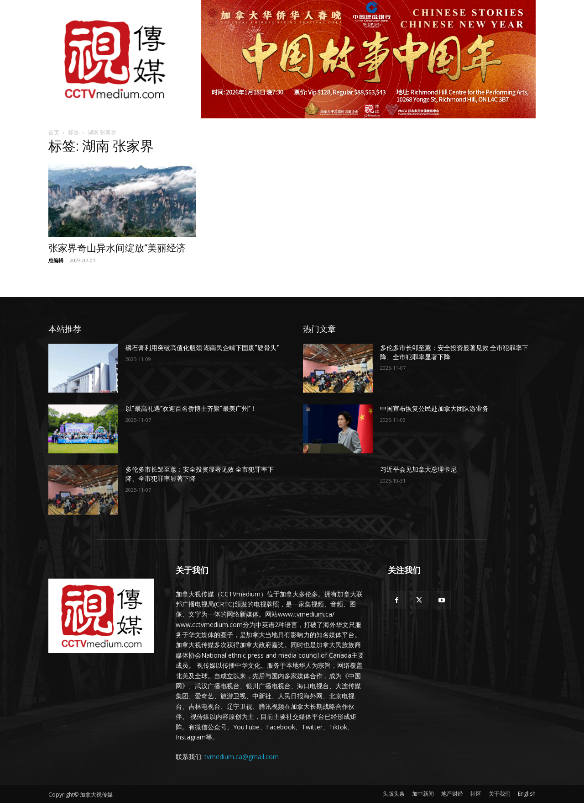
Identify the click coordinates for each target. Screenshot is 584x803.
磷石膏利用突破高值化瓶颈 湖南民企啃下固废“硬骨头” (202, 347)
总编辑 (55, 260)
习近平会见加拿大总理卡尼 (418, 469)
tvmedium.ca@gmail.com (241, 756)
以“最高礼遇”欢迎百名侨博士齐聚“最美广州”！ (191, 408)
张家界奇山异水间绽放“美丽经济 (117, 248)
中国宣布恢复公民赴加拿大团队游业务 (434, 408)
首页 (53, 132)
